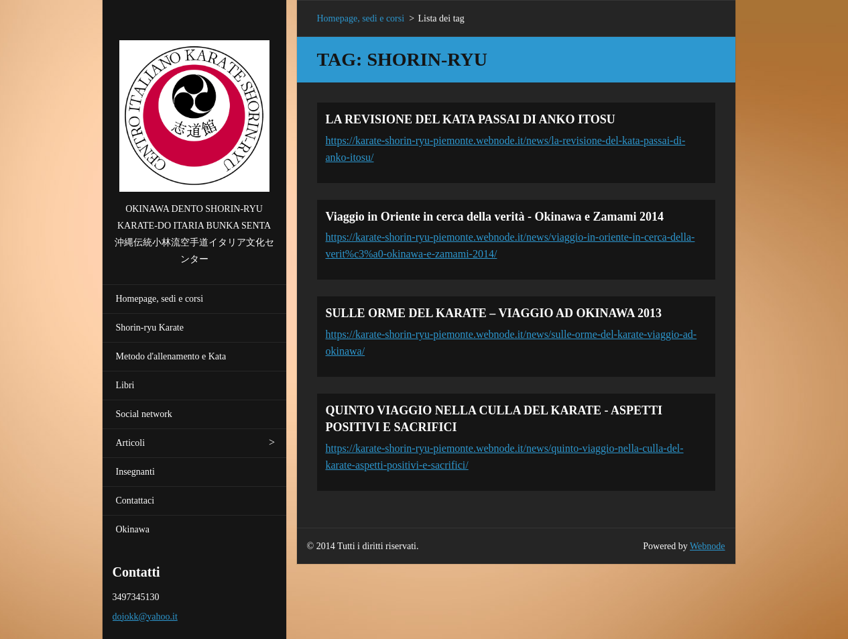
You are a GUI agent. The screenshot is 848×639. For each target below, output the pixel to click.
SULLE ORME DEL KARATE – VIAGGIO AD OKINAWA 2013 (494, 313)
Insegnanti (135, 472)
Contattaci (135, 501)
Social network (144, 414)
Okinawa (133, 529)
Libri (125, 385)
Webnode (707, 546)
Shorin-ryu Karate (150, 328)
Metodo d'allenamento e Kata (171, 356)
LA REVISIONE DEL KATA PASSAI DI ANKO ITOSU (470, 119)
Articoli (130, 443)
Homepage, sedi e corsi (160, 299)
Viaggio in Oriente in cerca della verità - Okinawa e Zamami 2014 (495, 216)
